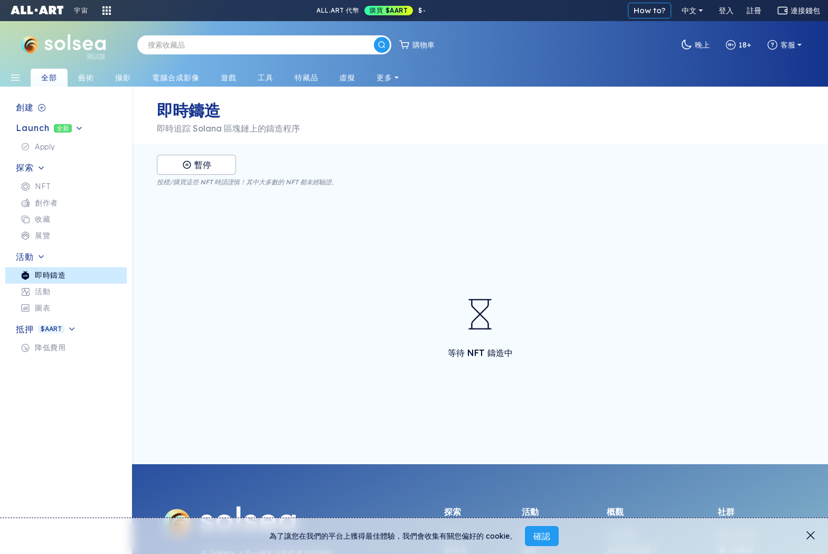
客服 (781, 45)
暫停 (196, 164)
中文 (689, 10)
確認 (541, 536)
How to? (649, 10)
